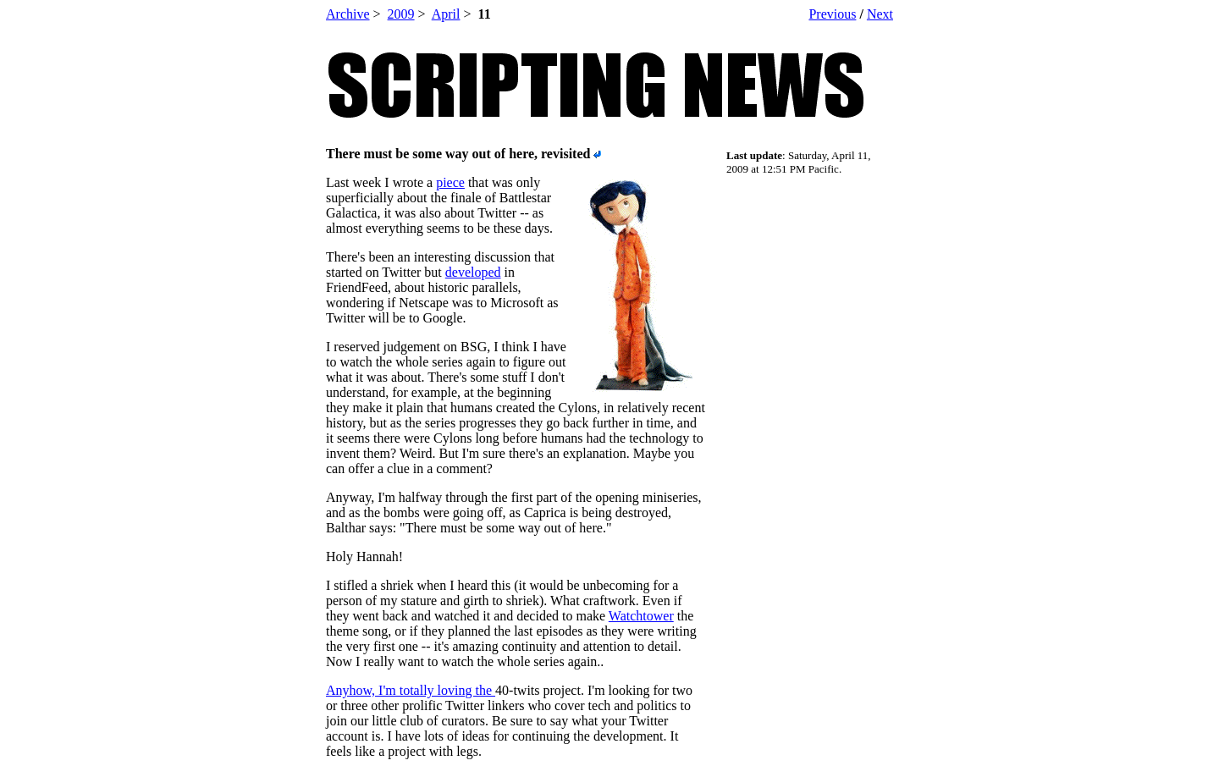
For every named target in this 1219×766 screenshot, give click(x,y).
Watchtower (641, 616)
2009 (401, 14)
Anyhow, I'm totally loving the (410, 690)
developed (473, 272)
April (446, 14)
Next (880, 14)
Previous (832, 14)
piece (450, 182)
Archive (348, 14)
